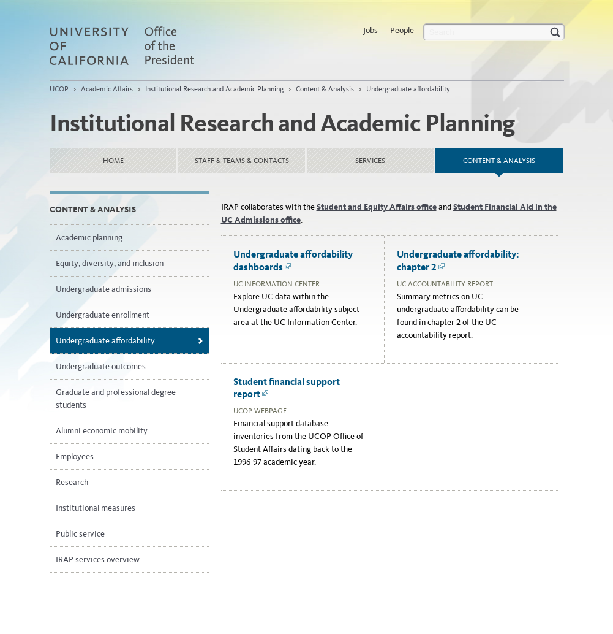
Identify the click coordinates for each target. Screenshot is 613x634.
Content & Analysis (325, 89)
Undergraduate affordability (408, 89)
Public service (80, 534)
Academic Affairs (107, 89)
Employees (75, 456)
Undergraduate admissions (103, 289)
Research (72, 482)
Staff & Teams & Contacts (242, 160)
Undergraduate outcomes (101, 366)
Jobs (370, 30)
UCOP (59, 89)
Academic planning (89, 237)
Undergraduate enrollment (102, 315)
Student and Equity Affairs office (377, 207)
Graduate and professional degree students (116, 398)
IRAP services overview (98, 559)
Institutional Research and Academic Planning (214, 89)
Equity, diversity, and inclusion (110, 263)
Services (370, 160)
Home (113, 160)
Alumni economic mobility (102, 431)
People (402, 30)
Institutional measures (95, 508)
